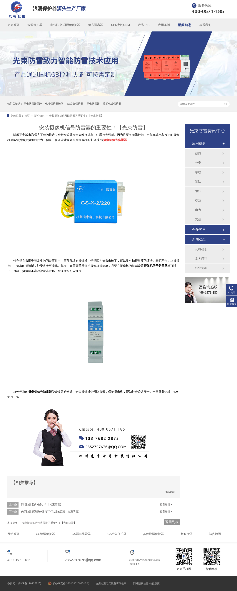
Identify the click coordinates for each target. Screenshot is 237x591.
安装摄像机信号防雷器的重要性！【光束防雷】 (76, 115)
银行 (198, 191)
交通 (198, 200)
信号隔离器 (95, 24)
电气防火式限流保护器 (65, 24)
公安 (198, 162)
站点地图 (215, 533)
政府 (198, 153)
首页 (27, 115)
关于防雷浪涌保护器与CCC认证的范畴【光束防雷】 (51, 511)
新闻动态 (184, 25)
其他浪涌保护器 (153, 533)
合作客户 (199, 229)
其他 (198, 219)
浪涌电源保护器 (112, 103)
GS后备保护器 (116, 533)
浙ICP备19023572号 (29, 583)
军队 (198, 181)
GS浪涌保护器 (45, 533)
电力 (198, 209)
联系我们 (205, 24)
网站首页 (13, 533)
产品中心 (144, 24)
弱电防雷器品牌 (33, 103)
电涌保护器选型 (54, 103)
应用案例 (164, 24)
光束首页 (13, 24)
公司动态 (201, 249)
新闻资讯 (186, 533)
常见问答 (201, 258)
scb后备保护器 (75, 103)
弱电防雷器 (93, 103)
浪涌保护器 (34, 24)
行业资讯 (201, 268)
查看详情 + (166, 504)
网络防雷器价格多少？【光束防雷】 (42, 504)
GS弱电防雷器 (81, 533)
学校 (198, 172)
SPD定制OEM (120, 24)
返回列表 (171, 522)
